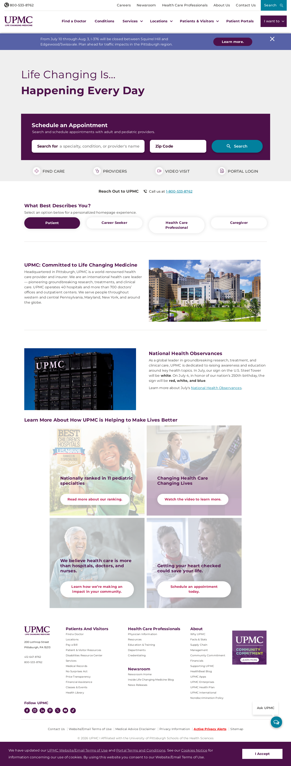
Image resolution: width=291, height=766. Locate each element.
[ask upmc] (276, 722)
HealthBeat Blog (201, 670)
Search (270, 5)
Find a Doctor (74, 21)
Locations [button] (161, 21)
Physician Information (142, 633)
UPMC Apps (198, 676)
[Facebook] (27, 710)
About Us (222, 5)
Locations (72, 639)
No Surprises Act (77, 670)
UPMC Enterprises (202, 681)
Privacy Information (174, 728)
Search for (47, 146)
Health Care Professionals (185, 5)
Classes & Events (76, 686)
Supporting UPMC (202, 665)
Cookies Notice (194, 750)
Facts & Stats (198, 639)
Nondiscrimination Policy (207, 697)
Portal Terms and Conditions (140, 750)
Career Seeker (114, 223)
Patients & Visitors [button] (199, 21)
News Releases (137, 684)
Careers (124, 5)
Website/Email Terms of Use (90, 728)
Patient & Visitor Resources (83, 649)
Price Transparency (78, 676)
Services (71, 660)
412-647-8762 (32, 656)
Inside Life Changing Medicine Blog (151, 679)
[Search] (237, 146)
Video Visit (172, 171)
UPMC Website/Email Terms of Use (77, 750)
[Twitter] (57, 710)
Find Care (49, 171)
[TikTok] (73, 710)
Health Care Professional (176, 225)
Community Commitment (207, 655)
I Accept (262, 754)
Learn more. (233, 42)
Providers (110, 171)
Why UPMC (197, 633)
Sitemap (236, 728)
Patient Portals (240, 21)
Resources (135, 639)
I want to (273, 21)
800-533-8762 (19, 5)
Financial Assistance (79, 681)
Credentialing (137, 655)
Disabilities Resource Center (84, 655)
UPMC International (203, 692)
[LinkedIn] (42, 710)
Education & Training (141, 644)
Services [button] (132, 21)
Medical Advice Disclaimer (135, 728)
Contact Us (246, 5)
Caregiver (239, 223)
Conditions (105, 21)
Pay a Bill (72, 644)
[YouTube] (65, 710)
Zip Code (164, 146)
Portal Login (238, 171)
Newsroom (146, 5)
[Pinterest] (50, 710)
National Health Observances (216, 388)
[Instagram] (34, 710)
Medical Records (76, 665)
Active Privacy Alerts (210, 728)
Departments (137, 649)
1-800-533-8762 (179, 191)
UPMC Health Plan (202, 686)
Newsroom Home (140, 673)
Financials (197, 660)
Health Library (75, 692)
